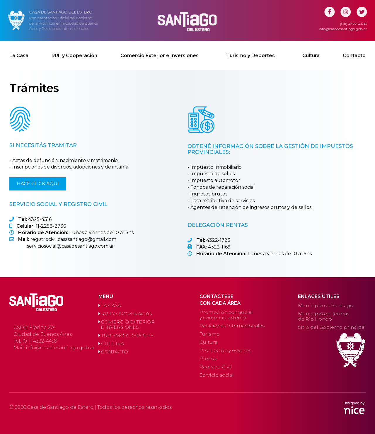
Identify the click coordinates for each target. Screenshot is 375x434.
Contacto (354, 50)
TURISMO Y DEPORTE (126, 335)
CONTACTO (113, 352)
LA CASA (109, 305)
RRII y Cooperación (74, 50)
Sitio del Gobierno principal (332, 327)
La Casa (18, 50)
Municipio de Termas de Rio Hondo (323, 316)
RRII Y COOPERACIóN (125, 313)
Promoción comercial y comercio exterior (226, 314)
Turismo (210, 334)
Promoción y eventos (225, 350)
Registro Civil (216, 367)
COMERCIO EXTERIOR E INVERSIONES (126, 324)
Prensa (208, 358)
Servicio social (216, 375)
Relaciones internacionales (232, 326)
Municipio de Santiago (325, 305)
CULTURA (111, 343)
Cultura (311, 50)
